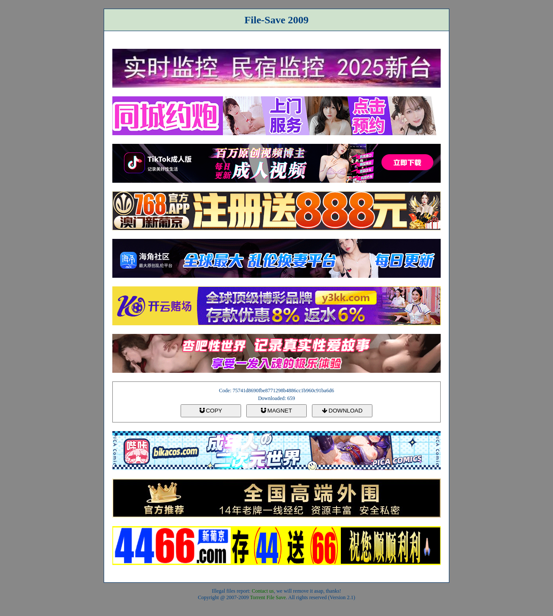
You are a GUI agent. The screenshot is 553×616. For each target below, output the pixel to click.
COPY (211, 410)
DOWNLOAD (342, 410)
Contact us (263, 591)
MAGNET (276, 410)
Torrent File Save (268, 597)
